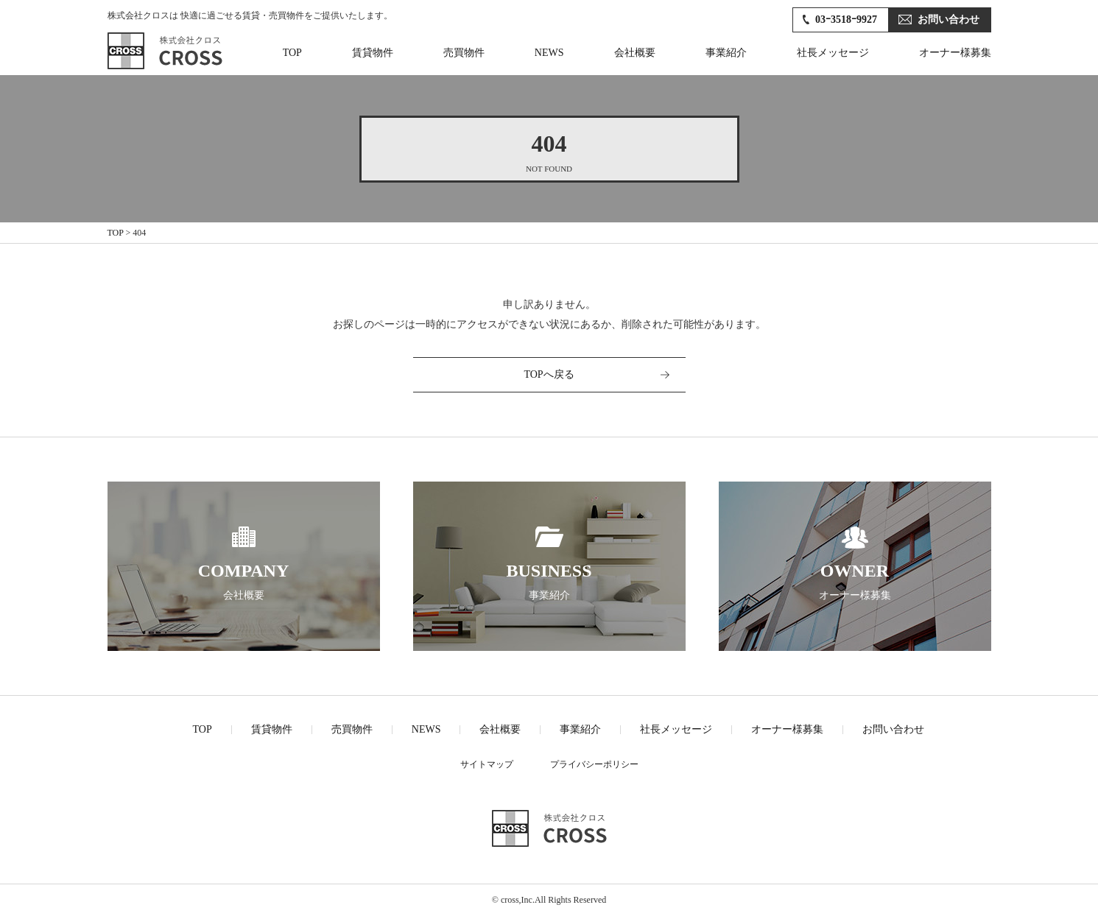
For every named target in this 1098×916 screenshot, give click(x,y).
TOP (292, 52)
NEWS (549, 52)
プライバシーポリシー (594, 764)
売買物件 (464, 52)
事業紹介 (726, 52)
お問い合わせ (948, 19)
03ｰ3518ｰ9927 (846, 19)
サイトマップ (486, 764)
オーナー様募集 (955, 52)
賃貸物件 (372, 52)
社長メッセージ (833, 52)
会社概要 (634, 52)
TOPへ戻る (549, 374)
